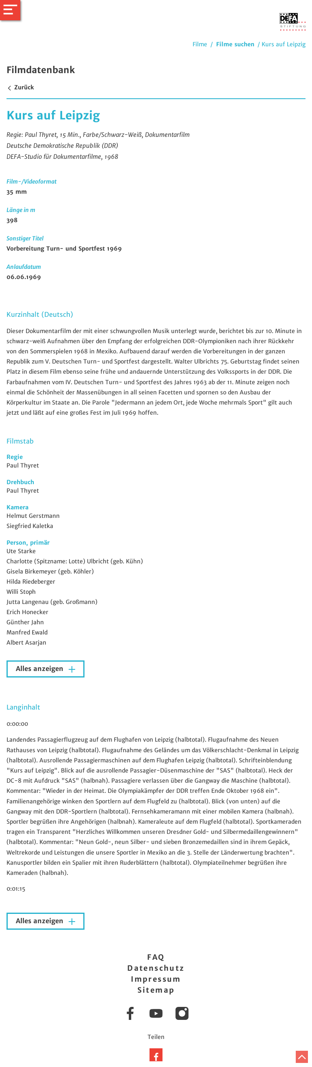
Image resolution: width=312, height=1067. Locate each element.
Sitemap (156, 990)
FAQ (156, 957)
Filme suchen (235, 44)
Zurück (20, 87)
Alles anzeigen (40, 668)
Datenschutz (155, 968)
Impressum (156, 979)
